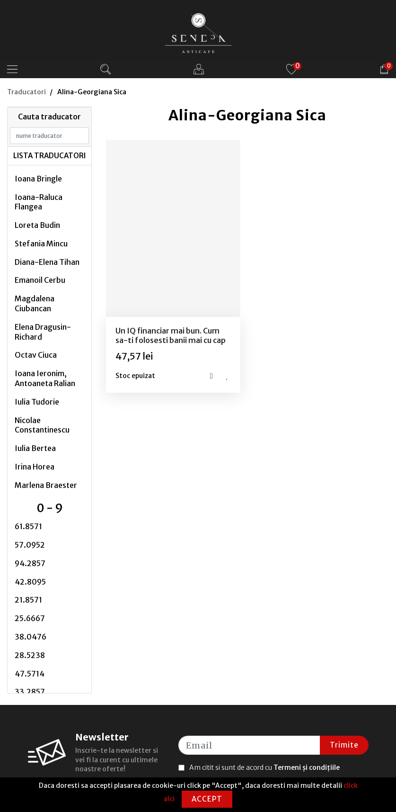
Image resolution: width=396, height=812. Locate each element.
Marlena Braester (46, 485)
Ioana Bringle (38, 178)
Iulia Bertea (35, 448)
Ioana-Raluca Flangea (38, 202)
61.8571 (28, 526)
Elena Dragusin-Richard (43, 332)
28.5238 (30, 655)
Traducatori (26, 92)
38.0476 (30, 636)
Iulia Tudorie (37, 401)
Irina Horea (34, 466)
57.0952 (30, 545)
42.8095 (30, 581)
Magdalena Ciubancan (34, 303)
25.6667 (30, 618)
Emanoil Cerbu (40, 280)
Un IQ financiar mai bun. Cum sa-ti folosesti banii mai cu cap (170, 335)
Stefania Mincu (41, 243)
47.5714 (29, 673)
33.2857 (30, 691)
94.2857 (30, 563)
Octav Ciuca (36, 355)
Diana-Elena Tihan (47, 262)
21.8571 (28, 599)
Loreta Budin (37, 225)
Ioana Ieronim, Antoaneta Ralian (45, 378)
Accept (207, 798)
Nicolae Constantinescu (42, 425)
